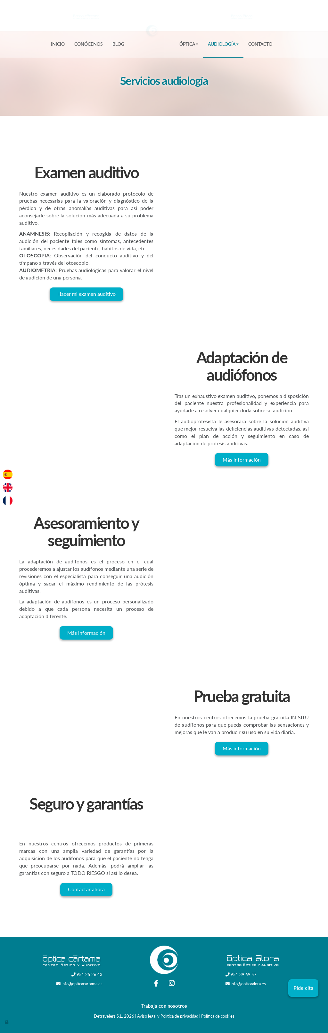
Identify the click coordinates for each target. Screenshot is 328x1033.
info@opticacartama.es (82, 983)
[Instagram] (171, 984)
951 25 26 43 (89, 974)
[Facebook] (156, 984)
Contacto (260, 44)
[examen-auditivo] (241, 199)
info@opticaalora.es (248, 983)
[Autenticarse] (7, 1021)
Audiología (223, 44)
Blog (118, 44)
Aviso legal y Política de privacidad (167, 1016)
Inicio (58, 44)
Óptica (188, 44)
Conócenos (88, 44)
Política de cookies (217, 1016)
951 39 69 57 (244, 974)
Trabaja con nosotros (164, 1006)
